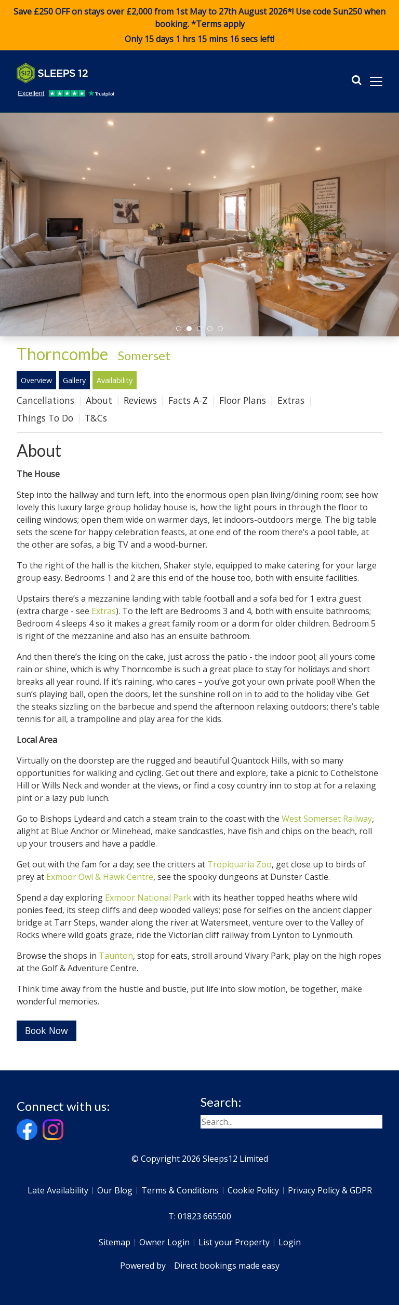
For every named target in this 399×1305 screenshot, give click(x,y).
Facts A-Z (188, 400)
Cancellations (45, 400)
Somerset (144, 355)
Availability (114, 380)
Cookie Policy (253, 1190)
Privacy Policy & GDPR (330, 1190)
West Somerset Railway (327, 818)
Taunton (116, 955)
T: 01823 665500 (199, 1216)
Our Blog (114, 1190)
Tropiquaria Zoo (239, 864)
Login (289, 1242)
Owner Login (164, 1242)
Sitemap (114, 1242)
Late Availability (58, 1190)
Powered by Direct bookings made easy (200, 1265)
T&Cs (96, 418)
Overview (36, 380)
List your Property (234, 1242)
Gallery (74, 380)
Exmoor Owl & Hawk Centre (99, 876)
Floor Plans (242, 400)
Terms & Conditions (180, 1190)
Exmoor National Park (148, 897)
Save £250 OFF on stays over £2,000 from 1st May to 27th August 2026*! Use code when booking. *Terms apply (199, 25)
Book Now (46, 1030)
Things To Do (45, 418)
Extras (290, 400)
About (99, 400)
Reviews (140, 400)
